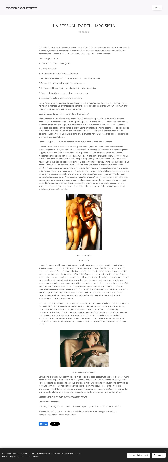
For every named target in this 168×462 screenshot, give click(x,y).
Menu (156, 8)
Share (43, 424)
